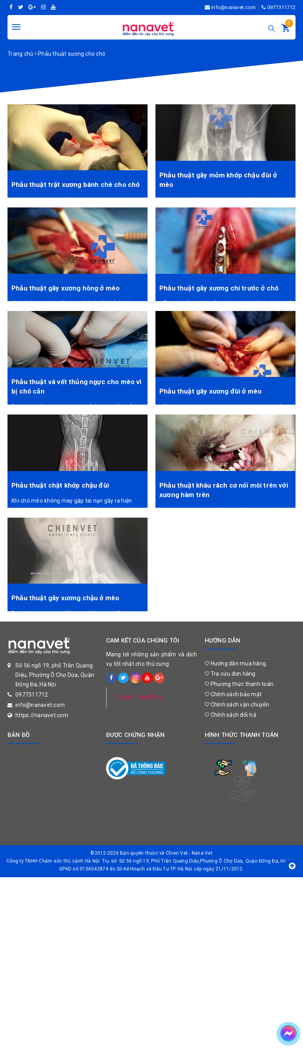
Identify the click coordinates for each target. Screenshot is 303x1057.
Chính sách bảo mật (233, 694)
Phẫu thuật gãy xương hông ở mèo (65, 288)
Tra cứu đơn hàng (230, 674)
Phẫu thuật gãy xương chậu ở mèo (65, 598)
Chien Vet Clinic (140, 697)
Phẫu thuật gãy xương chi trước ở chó (219, 288)
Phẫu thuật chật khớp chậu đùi (60, 485)
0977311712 (281, 7)
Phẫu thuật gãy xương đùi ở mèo (210, 391)
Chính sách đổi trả (230, 715)
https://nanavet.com (41, 715)
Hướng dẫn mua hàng (235, 663)
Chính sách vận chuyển (237, 704)
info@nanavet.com (233, 7)
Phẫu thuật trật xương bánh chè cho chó (75, 184)
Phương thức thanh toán (239, 684)
